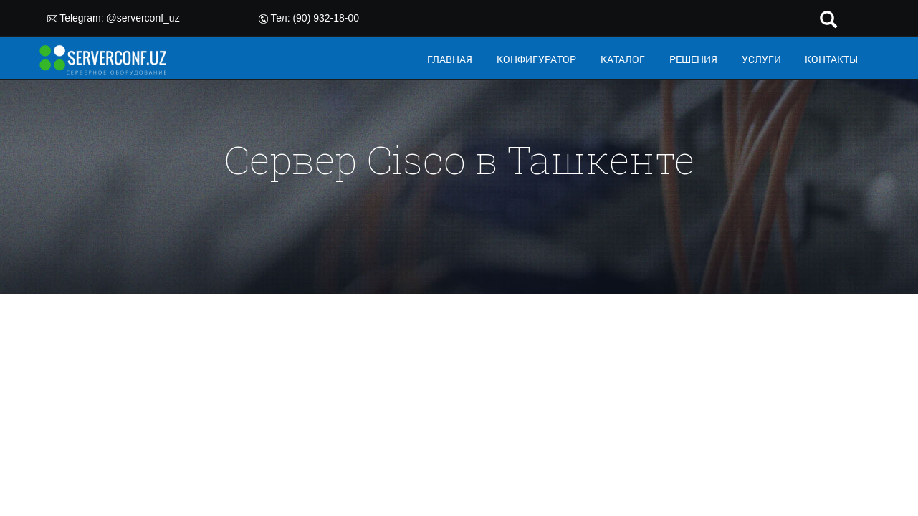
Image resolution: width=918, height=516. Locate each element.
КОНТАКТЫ (831, 59)
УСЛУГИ (761, 59)
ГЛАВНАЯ (449, 59)
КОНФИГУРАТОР (536, 59)
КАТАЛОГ (623, 59)
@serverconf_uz (143, 18)
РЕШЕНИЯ (693, 59)
